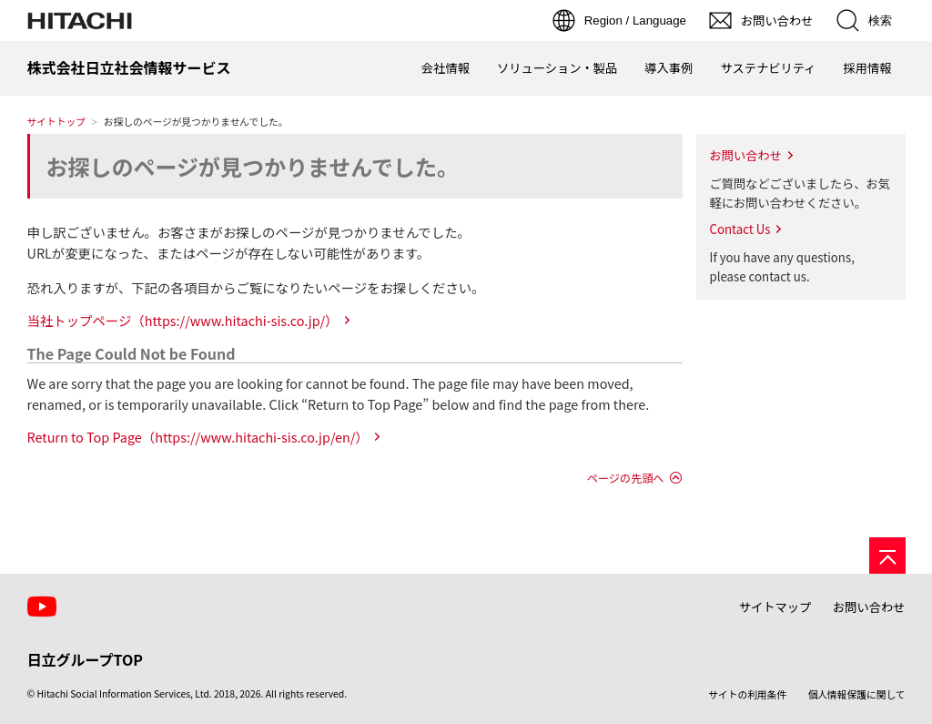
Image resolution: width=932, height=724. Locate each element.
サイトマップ (775, 607)
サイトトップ (56, 121)
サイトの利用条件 (747, 694)
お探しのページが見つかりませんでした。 (253, 166)
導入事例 (668, 67)
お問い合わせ (746, 155)
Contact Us (740, 229)
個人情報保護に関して (857, 694)
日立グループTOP (85, 659)
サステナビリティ (768, 67)
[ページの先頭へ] (887, 555)
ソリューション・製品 (557, 67)
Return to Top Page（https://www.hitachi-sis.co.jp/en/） (198, 436)
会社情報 (445, 67)
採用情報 (867, 67)
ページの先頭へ (625, 478)
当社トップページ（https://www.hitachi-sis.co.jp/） (183, 320)
